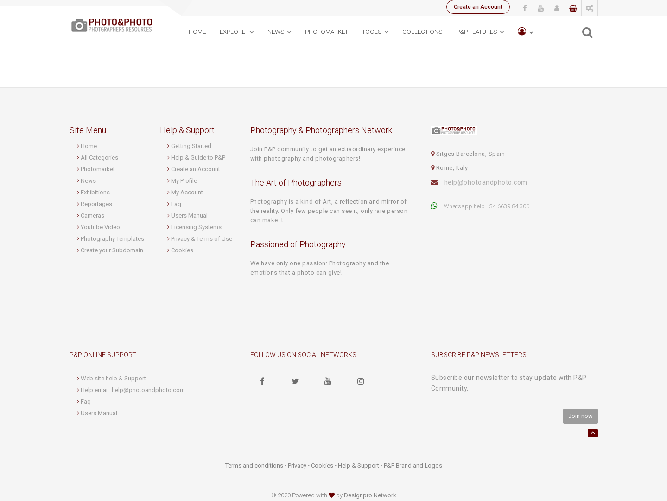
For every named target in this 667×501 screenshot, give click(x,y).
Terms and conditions (254, 465)
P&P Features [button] (476, 31)
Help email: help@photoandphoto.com (133, 389)
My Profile (184, 180)
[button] (525, 32)
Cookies (182, 250)
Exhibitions (95, 192)
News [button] (275, 31)
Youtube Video (100, 227)
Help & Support (358, 465)
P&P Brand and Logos (413, 465)
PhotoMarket (326, 31)
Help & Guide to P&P (198, 157)
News (88, 180)
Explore (233, 31)
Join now (580, 415)
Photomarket (98, 169)
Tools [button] (371, 31)
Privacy (297, 465)
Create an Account (478, 7)
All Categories (99, 157)
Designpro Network (370, 495)
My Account (187, 192)
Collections (422, 31)
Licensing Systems (196, 227)
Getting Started (191, 145)
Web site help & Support (113, 378)
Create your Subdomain (112, 250)
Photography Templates (112, 238)
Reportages (96, 203)
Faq (176, 203)
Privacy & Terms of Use (201, 238)
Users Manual (189, 215)
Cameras (92, 215)
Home (197, 31)
